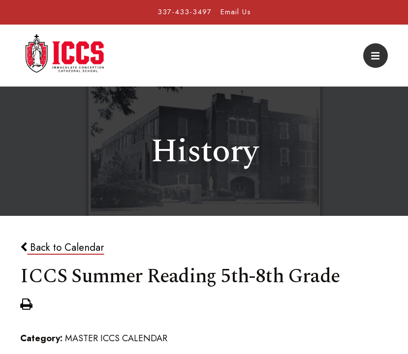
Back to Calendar (62, 247)
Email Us (235, 11)
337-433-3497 (184, 11)
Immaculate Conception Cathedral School (64, 55)
